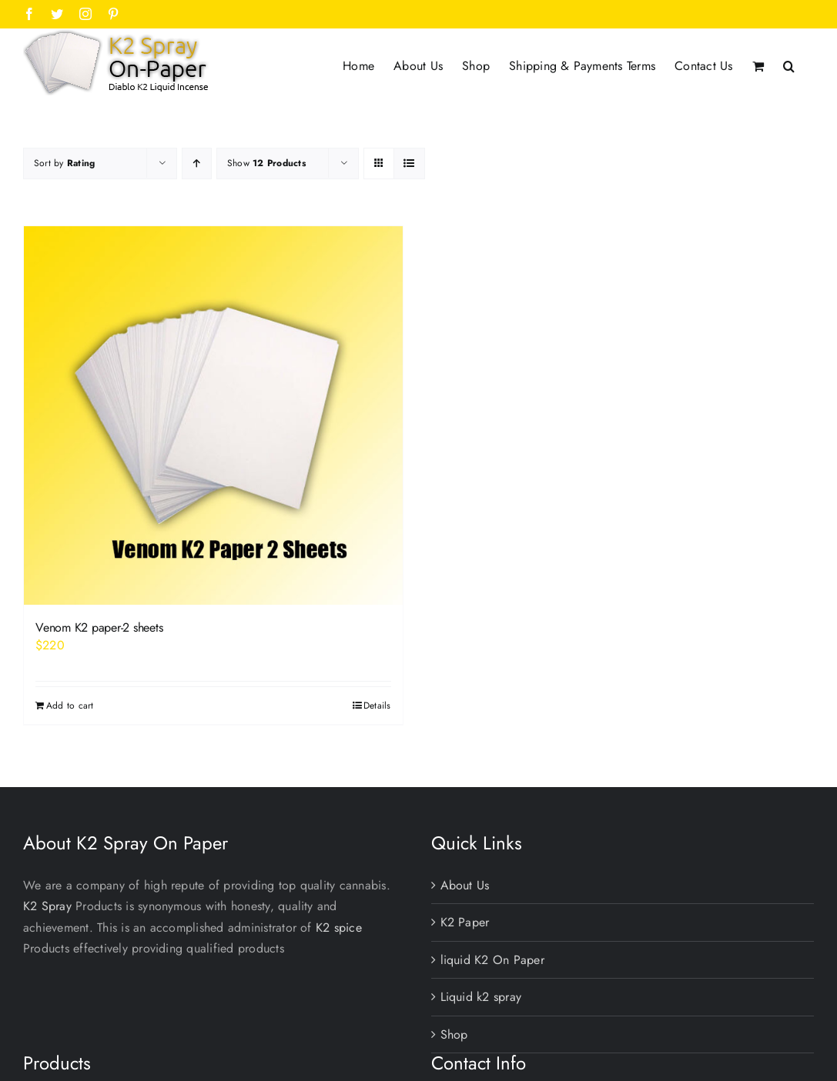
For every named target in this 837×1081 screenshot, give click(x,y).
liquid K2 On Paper (492, 960)
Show (266, 163)
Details (377, 705)
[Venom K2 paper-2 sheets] (213, 415)
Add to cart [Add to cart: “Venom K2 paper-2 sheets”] (70, 705)
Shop (454, 1034)
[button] (789, 64)
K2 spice (339, 927)
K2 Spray (47, 906)
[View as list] (409, 163)
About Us (465, 885)
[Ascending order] (197, 163)
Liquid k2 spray (481, 997)
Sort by (64, 163)
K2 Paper (465, 922)
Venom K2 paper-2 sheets (98, 627)
